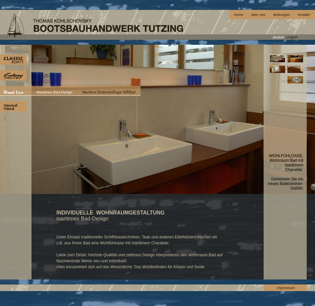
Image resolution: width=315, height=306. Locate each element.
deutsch (278, 37)
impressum (286, 288)
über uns (258, 15)
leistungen (281, 15)
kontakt (304, 15)
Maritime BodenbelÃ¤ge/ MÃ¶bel (109, 92)
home (238, 15)
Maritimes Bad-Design (54, 92)
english (292, 37)
